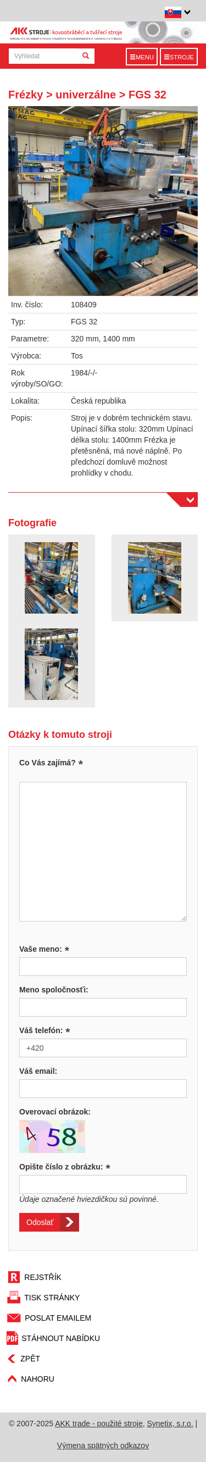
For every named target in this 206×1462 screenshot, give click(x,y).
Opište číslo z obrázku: (64, 1166)
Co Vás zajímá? (47, 762)
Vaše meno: (44, 949)
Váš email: (38, 1071)
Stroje (179, 57)
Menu (142, 57)
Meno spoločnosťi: (53, 989)
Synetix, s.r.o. (170, 1423)
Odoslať (40, 1222)
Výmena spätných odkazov (103, 1445)
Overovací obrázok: (55, 1111)
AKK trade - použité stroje (99, 1423)
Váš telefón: (44, 1030)
